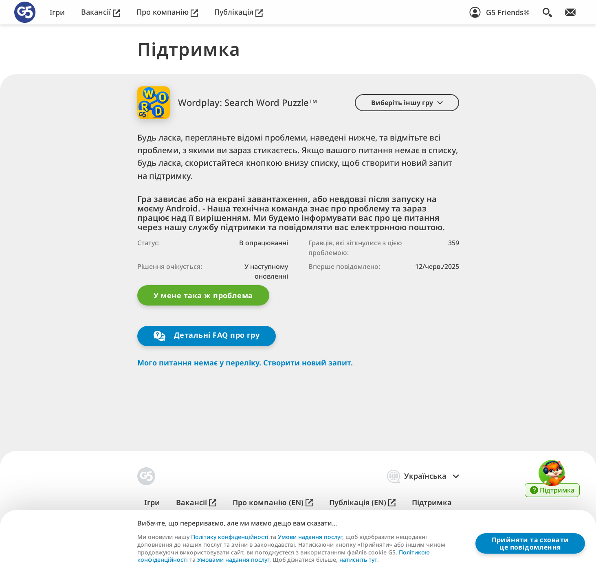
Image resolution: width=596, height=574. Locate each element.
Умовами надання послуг (233, 559)
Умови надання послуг (310, 537)
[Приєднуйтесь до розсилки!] (570, 12)
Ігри (57, 12)
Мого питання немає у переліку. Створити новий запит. (245, 362)
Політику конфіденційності (229, 537)
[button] (407, 102)
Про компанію (167, 12)
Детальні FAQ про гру (207, 335)
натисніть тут (358, 559)
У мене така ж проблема (203, 295)
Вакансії (100, 12)
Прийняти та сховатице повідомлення (530, 543)
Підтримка (432, 502)
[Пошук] (547, 12)
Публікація (238, 12)
